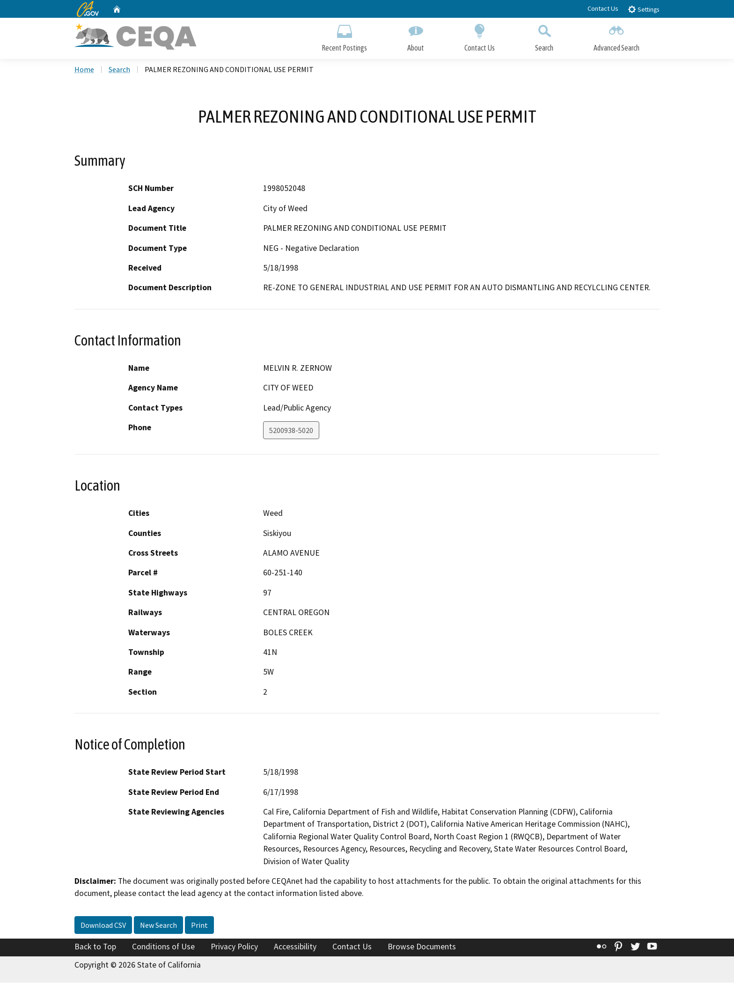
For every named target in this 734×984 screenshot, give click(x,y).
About (415, 36)
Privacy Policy (234, 948)
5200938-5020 (291, 431)
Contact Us (602, 8)
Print (199, 926)
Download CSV (103, 926)
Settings (643, 9)
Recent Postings (344, 36)
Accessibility (295, 948)
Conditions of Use (163, 948)
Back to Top (95, 948)
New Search (158, 926)
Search (544, 36)
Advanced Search (616, 36)
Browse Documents (422, 948)
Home (84, 70)
